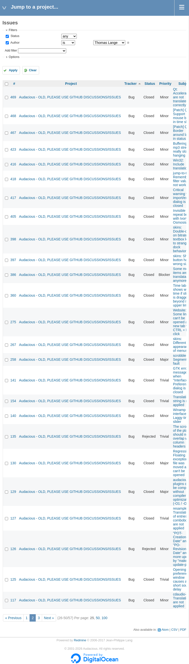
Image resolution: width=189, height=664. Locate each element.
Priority (165, 84)
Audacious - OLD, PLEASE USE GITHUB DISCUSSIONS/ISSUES (70, 97)
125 (13, 579)
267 (13, 345)
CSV (174, 629)
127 (13, 518)
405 (13, 216)
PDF (183, 629)
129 (13, 492)
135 (13, 436)
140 (13, 416)
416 (13, 164)
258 (13, 359)
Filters (13, 30)
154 (13, 401)
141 (13, 380)
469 (13, 97)
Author (14, 42)
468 (13, 116)
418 (13, 179)
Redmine (80, 640)
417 (13, 198)
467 (13, 133)
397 (13, 260)
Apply (13, 70)
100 (104, 618)
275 (13, 322)
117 (13, 600)
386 (13, 275)
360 (13, 295)
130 (13, 463)
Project (71, 84)
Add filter (11, 50)
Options (14, 57)
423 (13, 149)
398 (13, 239)
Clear (33, 70)
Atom (165, 629)
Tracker (130, 84)
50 (98, 618)
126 (13, 549)
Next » (49, 618)
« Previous (13, 618)
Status (14, 36)
